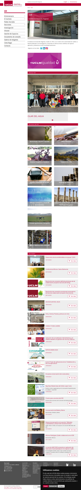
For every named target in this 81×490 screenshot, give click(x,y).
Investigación (8, 28)
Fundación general (26, 476)
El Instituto (8, 19)
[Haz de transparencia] (67, 465)
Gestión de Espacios (11, 34)
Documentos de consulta (12, 37)
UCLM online (36, 466)
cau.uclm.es (8, 470)
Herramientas (73, 2)
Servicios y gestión (26, 475)
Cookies (11, 487)
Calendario (35, 471)
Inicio (29, 7)
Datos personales (17, 487)
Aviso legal (6, 487)
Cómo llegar (8, 43)
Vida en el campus (37, 468)
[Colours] (74, 465)
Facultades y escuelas (46, 465)
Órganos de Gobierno (25, 468)
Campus (24, 466)
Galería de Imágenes (11, 40)
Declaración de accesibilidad (10, 488)
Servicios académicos (35, 472)
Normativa (24, 477)
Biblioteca (56, 466)
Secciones (7, 24)
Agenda (24, 470)
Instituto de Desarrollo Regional (35, 2)
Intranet (6, 30)
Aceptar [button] (46, 486)
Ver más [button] (72, 261)
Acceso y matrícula (37, 465)
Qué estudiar (36, 464)
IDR (5, 11)
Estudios (35, 463)
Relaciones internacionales (25, 465)
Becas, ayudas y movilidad (36, 469)
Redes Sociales (9, 22)
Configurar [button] (61, 486)
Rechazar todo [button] (53, 486)
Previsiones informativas (25, 471)
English (65, 2)
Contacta (7, 46)
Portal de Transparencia (25, 473)
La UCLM (24, 463)
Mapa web (19, 488)
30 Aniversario (9, 16)
